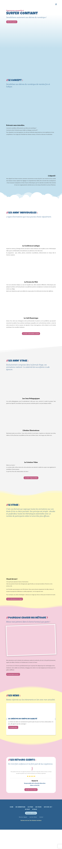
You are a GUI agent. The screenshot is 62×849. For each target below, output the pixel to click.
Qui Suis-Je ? (48, 808)
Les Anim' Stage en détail (31, 478)
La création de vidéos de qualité (22, 720)
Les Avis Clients (33, 818)
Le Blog (34, 810)
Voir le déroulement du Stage (15, 599)
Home (11, 808)
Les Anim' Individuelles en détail (31, 333)
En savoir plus (13, 728)
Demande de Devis (31, 814)
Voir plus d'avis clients (31, 791)
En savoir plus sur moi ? (14, 675)
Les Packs (38, 808)
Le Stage (30, 808)
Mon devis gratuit (12, 22)
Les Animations (20, 808)
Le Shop (27, 810)
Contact (41, 818)
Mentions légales (23, 818)
